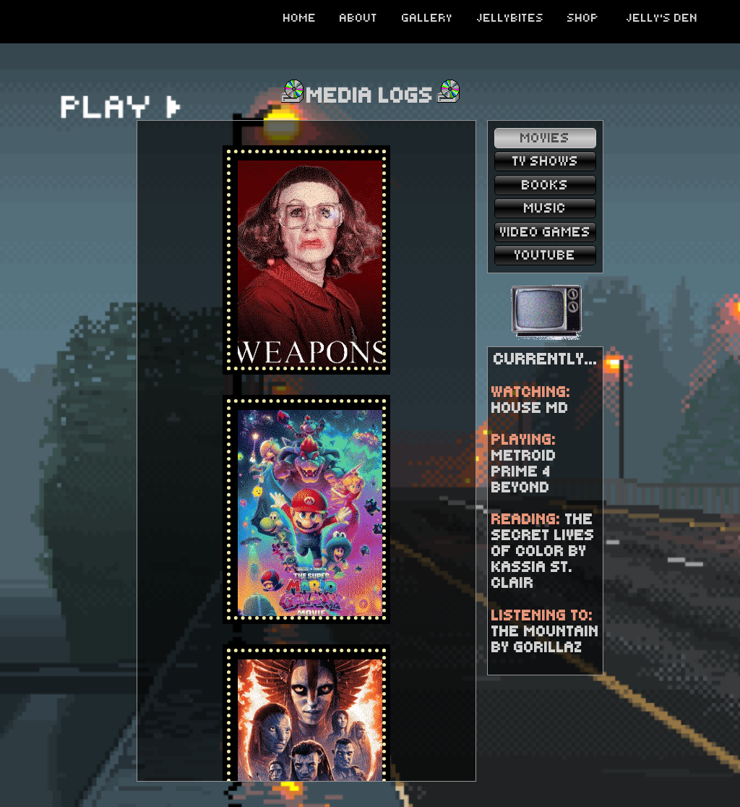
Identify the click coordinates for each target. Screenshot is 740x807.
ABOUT (359, 18)
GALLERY (427, 18)
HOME (300, 18)
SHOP (583, 18)
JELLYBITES (510, 18)
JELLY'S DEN (662, 18)
